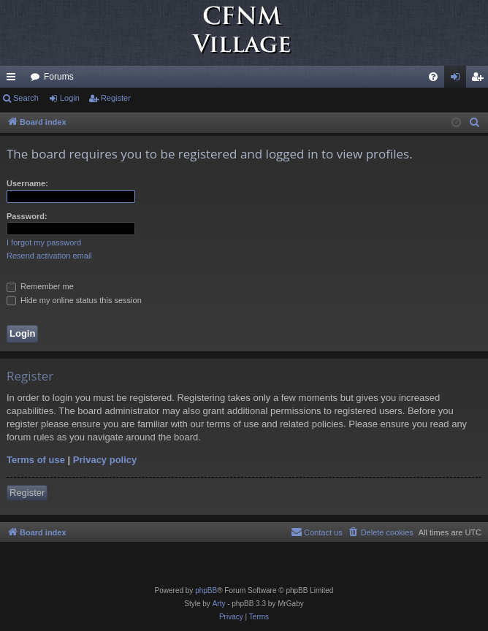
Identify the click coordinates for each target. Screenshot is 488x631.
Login (70, 97)
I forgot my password (44, 242)
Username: (27, 183)
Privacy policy (105, 459)
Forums (59, 77)
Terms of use (36, 459)
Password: (27, 216)
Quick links (14, 80)
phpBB (206, 590)
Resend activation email (49, 255)
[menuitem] (433, 77)
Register (116, 97)
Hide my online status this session (74, 300)
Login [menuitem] (458, 80)
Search (26, 97)
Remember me (40, 286)
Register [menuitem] (480, 80)
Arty (219, 604)
